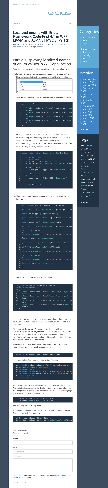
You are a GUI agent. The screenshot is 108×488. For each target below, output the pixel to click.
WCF (83, 196)
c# (94, 159)
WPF (28, 47)
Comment (17, 456)
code (41, 47)
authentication (87, 155)
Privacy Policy (60, 475)
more (82, 129)
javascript (85, 182)
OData (91, 185)
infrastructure (88, 49)
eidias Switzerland (20, 4)
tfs (92, 192)
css (82, 166)
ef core (87, 166)
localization (17, 47)
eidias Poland (35, 4)
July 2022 (87, 108)
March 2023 (88, 82)
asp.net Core (86, 149)
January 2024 (89, 78)
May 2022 (87, 115)
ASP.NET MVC (38, 44)
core (92, 162)
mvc (92, 182)
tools (85, 58)
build (90, 159)
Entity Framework (58, 44)
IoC (94, 179)
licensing (87, 52)
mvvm (24, 47)
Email (15, 447)
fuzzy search (86, 179)
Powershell (85, 189)
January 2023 (89, 85)
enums (68, 44)
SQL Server (85, 192)
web (85, 61)
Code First (47, 44)
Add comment (20, 482)
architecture (89, 37)
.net (82, 145)
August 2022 (89, 105)
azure (85, 40)
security (87, 55)
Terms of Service (19, 478)
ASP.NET (89, 145)
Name (15, 438)
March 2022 (88, 118)
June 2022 (88, 112)
